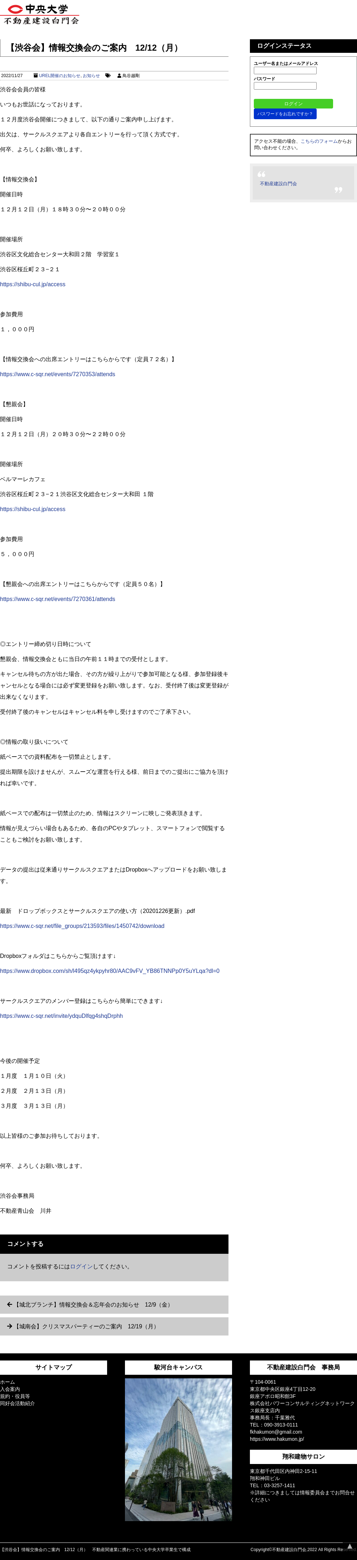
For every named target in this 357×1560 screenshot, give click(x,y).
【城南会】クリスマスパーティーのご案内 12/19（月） (86, 1326)
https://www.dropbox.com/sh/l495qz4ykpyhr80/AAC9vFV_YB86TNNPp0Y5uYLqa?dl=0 (110, 971)
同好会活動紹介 (17, 1403)
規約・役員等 (15, 1396)
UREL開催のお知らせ (59, 75)
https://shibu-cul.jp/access (32, 284)
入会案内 (10, 1389)
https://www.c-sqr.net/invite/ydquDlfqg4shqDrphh (61, 1016)
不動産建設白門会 (278, 183)
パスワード (264, 78)
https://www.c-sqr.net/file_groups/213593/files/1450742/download (82, 926)
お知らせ (91, 75)
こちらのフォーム (319, 141)
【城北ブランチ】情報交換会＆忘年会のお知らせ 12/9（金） (93, 1305)
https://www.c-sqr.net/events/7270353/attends (57, 374)
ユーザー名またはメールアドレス (286, 63)
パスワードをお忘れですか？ (285, 113)
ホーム (7, 1382)
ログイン (81, 1266)
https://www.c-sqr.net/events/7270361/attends (57, 599)
